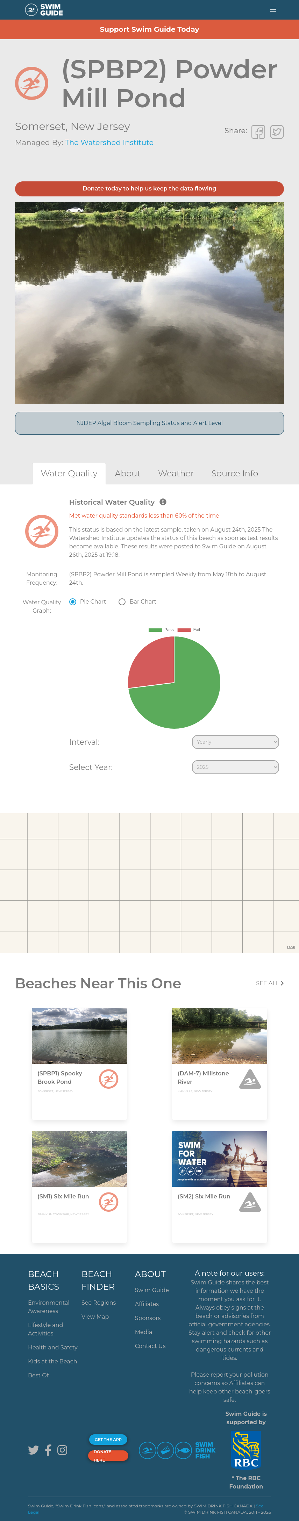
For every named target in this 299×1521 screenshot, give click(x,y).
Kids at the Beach (52, 1361)
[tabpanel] (149, 638)
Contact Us (150, 1346)
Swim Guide (152, 1290)
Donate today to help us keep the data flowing (149, 188)
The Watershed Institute (109, 142)
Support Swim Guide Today (149, 29)
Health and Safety (53, 1347)
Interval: (84, 742)
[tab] (69, 473)
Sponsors (148, 1318)
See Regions (98, 1302)
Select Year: (91, 767)
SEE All (270, 983)
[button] (273, 10)
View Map (95, 1316)
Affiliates (147, 1304)
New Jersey (100, 126)
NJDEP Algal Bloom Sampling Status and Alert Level (149, 423)
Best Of (38, 1375)
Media (143, 1332)
